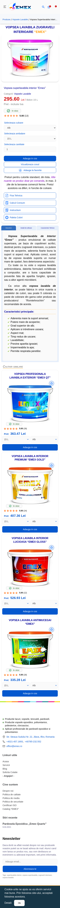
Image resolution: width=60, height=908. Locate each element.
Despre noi (8, 791)
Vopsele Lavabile (20, 19)
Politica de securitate (13, 801)
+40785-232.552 (33, 741)
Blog (5, 768)
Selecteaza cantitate (14, 144)
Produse (6, 19)
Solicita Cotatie (10, 772)
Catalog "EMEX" (11, 809)
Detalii (8, 902)
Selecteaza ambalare (14, 133)
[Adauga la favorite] (51, 383)
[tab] (8, 228)
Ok (19, 903)
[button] (43, 7)
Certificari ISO (9, 805)
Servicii (6, 765)
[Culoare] (44, 439)
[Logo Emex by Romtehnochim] (19, 710)
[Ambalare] (16, 439)
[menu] (5, 6)
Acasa (6, 761)
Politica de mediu (11, 798)
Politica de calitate (12, 794)
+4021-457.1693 (14, 741)
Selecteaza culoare (13, 122)
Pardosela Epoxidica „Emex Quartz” (25, 823)
